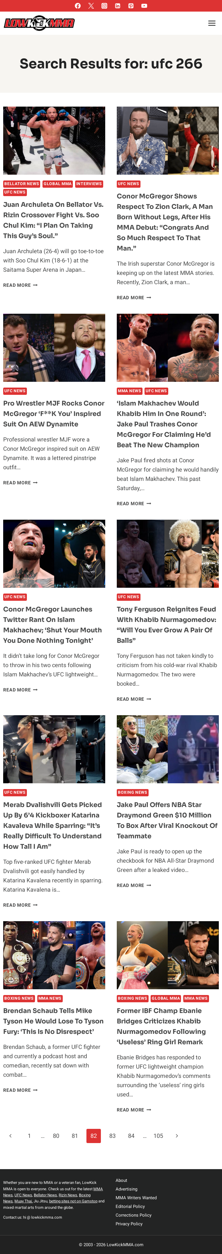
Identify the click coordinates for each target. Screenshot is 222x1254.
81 (75, 1147)
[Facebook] (78, 6)
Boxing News (132, 794)
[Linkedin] (117, 6)
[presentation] (54, 141)
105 (158, 1147)
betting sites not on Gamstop (73, 1201)
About (121, 1180)
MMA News (129, 391)
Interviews (89, 184)
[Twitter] (91, 6)
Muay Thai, (24, 1201)
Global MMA (58, 184)
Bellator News (21, 184)
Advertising (126, 1189)
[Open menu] (212, 23)
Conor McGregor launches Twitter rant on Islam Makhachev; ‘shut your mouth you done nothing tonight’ (50, 630)
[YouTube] (144, 6)
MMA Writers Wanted (136, 1198)
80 (56, 1147)
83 (112, 1147)
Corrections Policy (133, 1215)
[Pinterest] (131, 6)
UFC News (15, 192)
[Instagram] (104, 6)
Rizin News (69, 1195)
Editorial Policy (130, 1206)
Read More (20, 285)
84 (131, 1147)
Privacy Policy (129, 1224)
